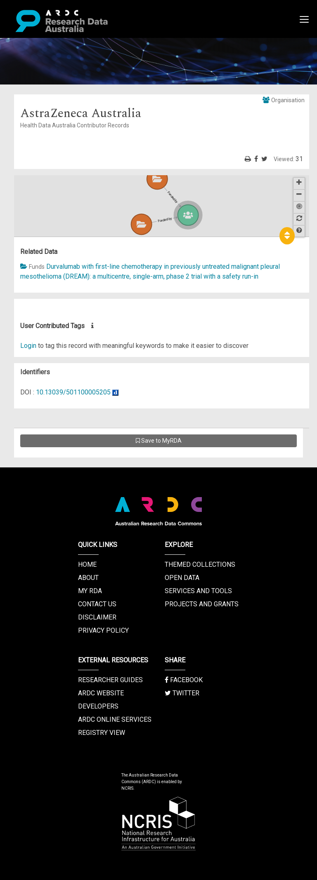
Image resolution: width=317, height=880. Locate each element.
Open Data (182, 578)
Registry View (101, 733)
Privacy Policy (103, 630)
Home (87, 564)
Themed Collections (200, 564)
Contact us (97, 604)
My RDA (90, 591)
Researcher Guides (110, 680)
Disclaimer (97, 617)
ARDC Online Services (114, 719)
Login (28, 346)
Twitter (182, 693)
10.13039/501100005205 (73, 392)
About (88, 578)
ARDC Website (101, 693)
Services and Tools (198, 591)
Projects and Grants (202, 604)
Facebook (184, 680)
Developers (98, 706)
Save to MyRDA (159, 440)
